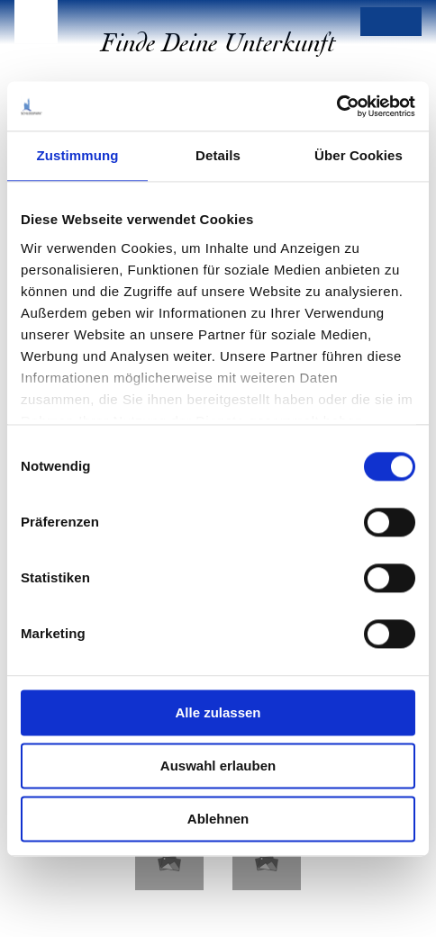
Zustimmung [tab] (78, 155)
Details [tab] (218, 155)
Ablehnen (218, 818)
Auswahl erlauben (218, 765)
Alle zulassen (217, 712)
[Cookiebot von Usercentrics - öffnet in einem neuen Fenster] (336, 106)
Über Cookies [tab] (358, 155)
